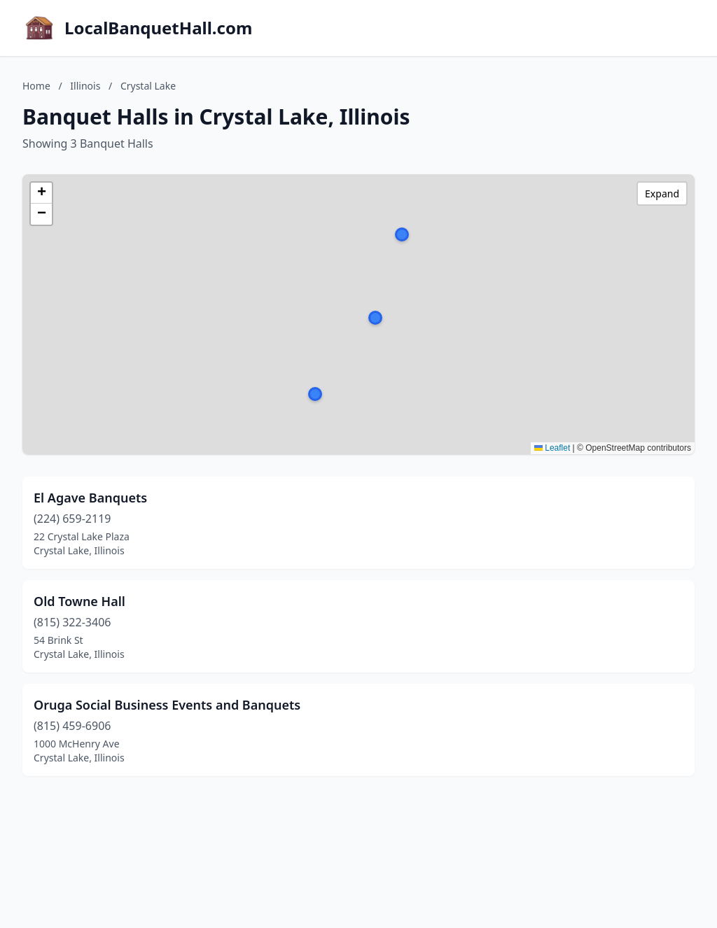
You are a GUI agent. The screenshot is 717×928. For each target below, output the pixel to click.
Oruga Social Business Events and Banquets (167, 704)
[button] (375, 318)
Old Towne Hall (79, 601)
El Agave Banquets (90, 497)
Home (36, 85)
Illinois (85, 85)
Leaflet (552, 448)
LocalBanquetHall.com (158, 28)
